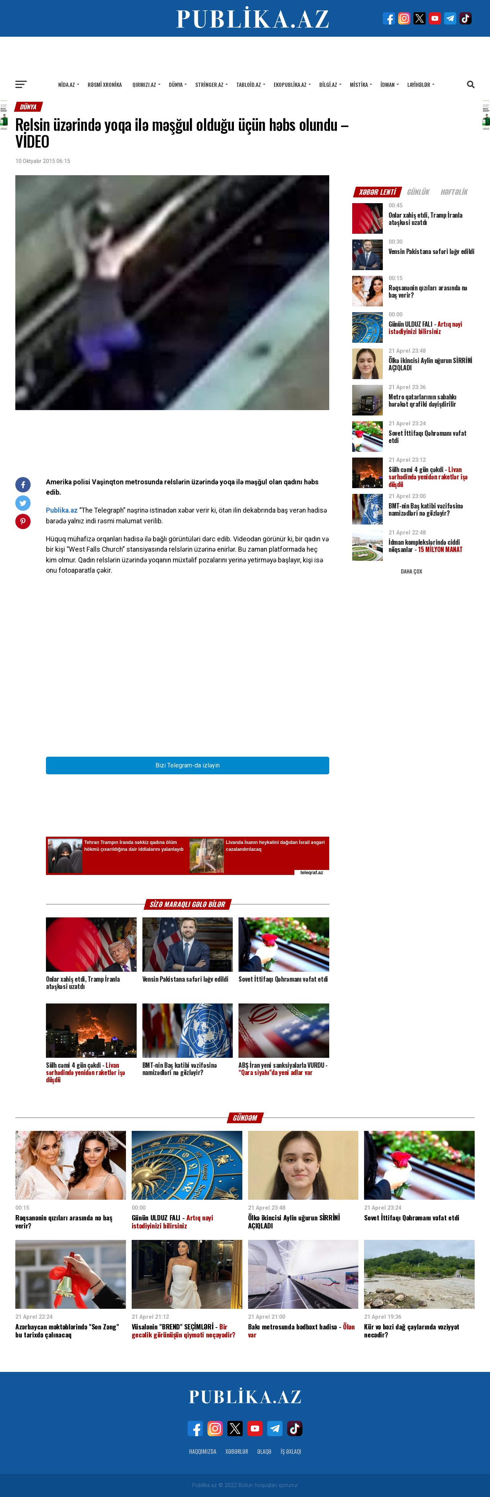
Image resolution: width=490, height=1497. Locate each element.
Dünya (176, 84)
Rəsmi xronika (105, 84)
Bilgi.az (328, 84)
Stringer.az (209, 84)
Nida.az (66, 84)
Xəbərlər (236, 1451)
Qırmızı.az (144, 84)
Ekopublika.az (290, 84)
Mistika (359, 84)
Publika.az (62, 510)
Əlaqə (264, 1451)
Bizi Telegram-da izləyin (187, 765)
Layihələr (418, 84)
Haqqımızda (202, 1451)
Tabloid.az (248, 84)
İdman (388, 84)
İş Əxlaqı (291, 1451)
